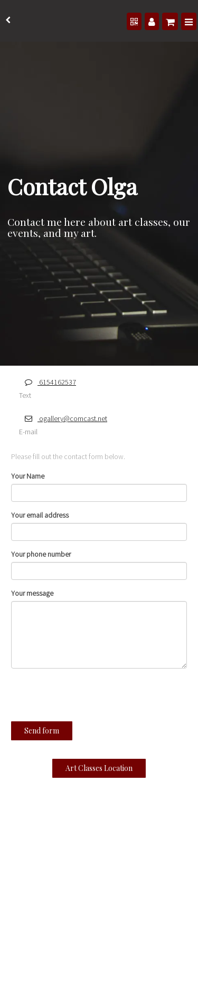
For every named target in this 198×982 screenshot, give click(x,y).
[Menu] (188, 22)
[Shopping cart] (170, 22)
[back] (8, 20)
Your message (32, 594)
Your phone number (41, 555)
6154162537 (47, 383)
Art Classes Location (99, 769)
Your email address (40, 516)
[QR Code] (133, 22)
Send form (41, 732)
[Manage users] (151, 22)
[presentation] (70, 697)
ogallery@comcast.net (63, 419)
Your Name (27, 477)
